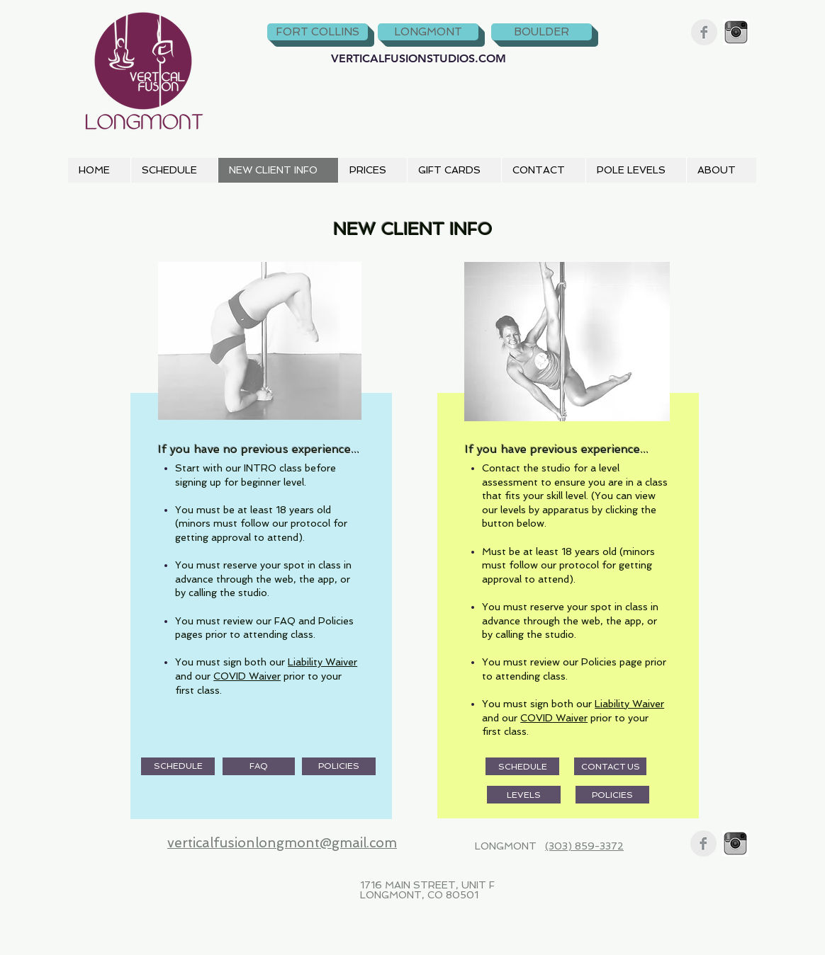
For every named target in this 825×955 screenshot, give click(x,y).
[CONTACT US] (610, 766)
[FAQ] (259, 766)
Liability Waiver (322, 662)
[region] (259, 539)
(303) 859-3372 (584, 846)
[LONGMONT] (428, 31)
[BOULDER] (541, 31)
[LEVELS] (524, 795)
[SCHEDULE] (178, 766)
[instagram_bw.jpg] (736, 32)
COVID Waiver (247, 676)
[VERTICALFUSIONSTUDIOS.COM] (418, 58)
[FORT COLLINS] (317, 31)
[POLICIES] (339, 766)
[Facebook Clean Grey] (704, 32)
